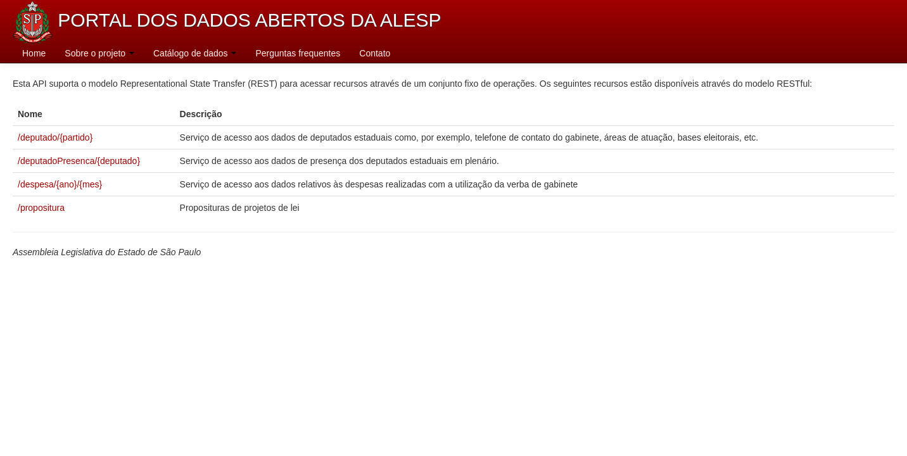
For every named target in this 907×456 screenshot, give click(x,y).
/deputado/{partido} (55, 137)
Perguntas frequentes (297, 53)
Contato (374, 53)
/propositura (41, 208)
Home (34, 53)
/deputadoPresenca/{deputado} (79, 161)
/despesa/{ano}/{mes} (60, 184)
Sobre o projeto (99, 53)
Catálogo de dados (194, 53)
